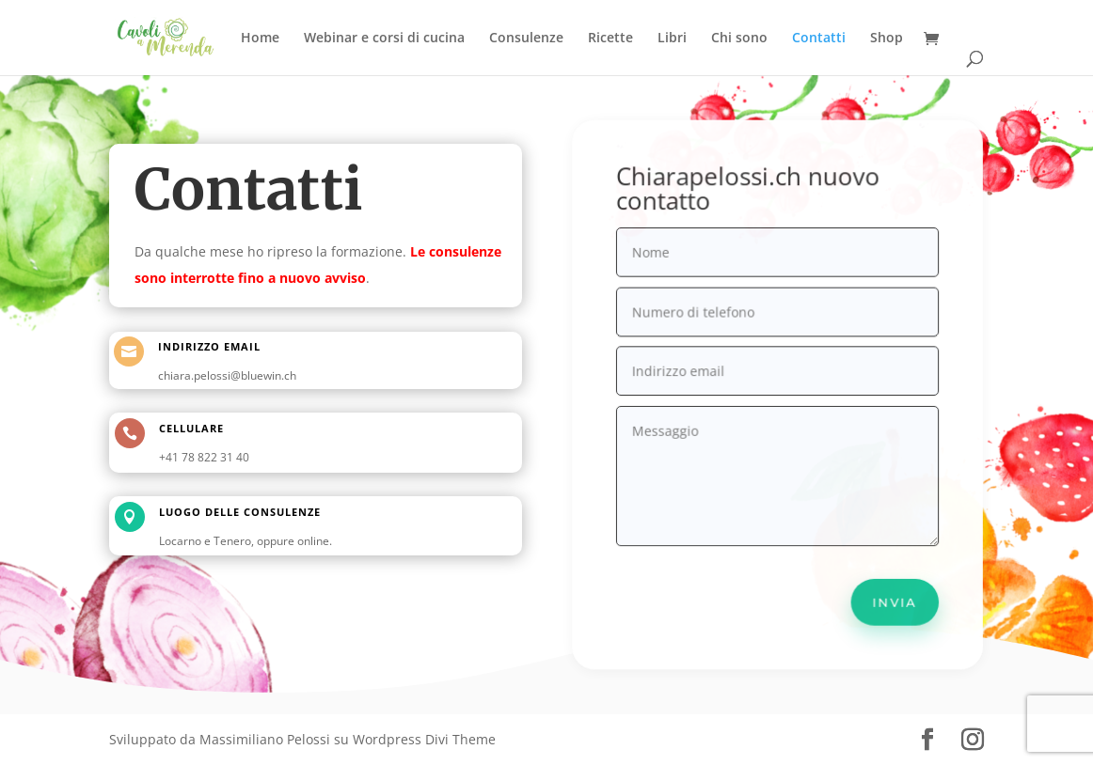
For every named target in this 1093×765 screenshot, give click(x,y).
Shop (886, 38)
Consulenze (526, 38)
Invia (890, 594)
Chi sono (739, 38)
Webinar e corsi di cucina (384, 38)
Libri (672, 38)
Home (260, 38)
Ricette (610, 38)
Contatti (819, 38)
